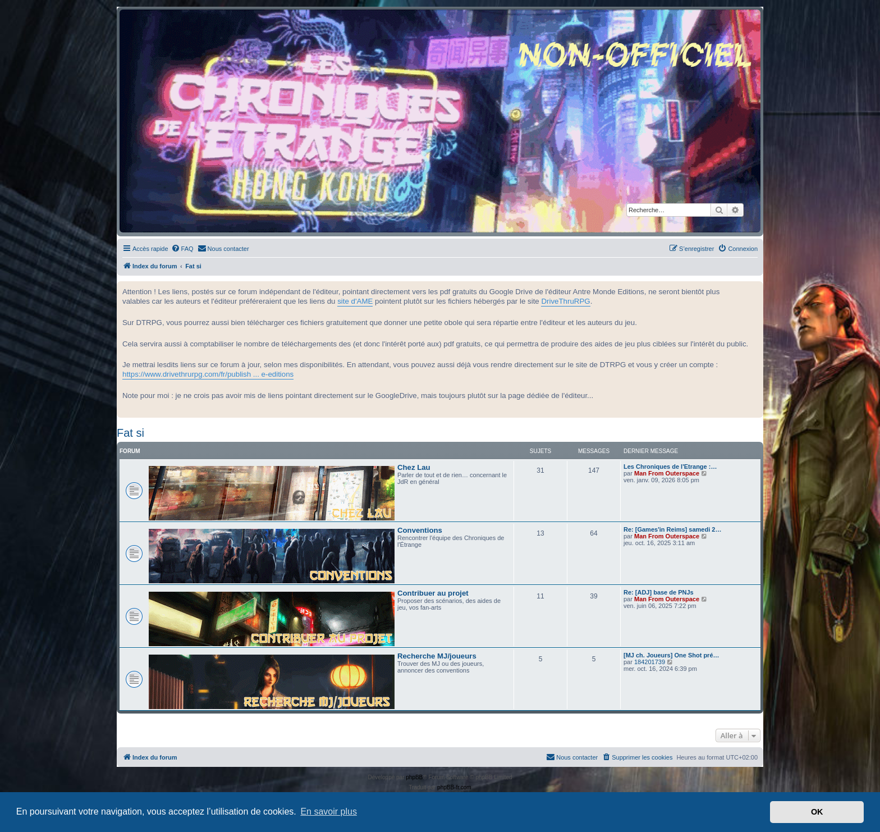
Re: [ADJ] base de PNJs (659, 592)
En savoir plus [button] (328, 811)
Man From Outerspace (666, 473)
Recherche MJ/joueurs (436, 656)
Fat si (130, 433)
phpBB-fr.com (454, 787)
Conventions (419, 530)
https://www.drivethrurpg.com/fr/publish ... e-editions (208, 374)
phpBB (414, 777)
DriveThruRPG (565, 301)
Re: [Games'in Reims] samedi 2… (672, 529)
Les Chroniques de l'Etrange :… (670, 466)
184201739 (649, 662)
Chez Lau (413, 467)
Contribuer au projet (433, 593)
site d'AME (355, 301)
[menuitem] (182, 248)
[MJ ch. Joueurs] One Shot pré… (671, 655)
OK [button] (817, 811)
